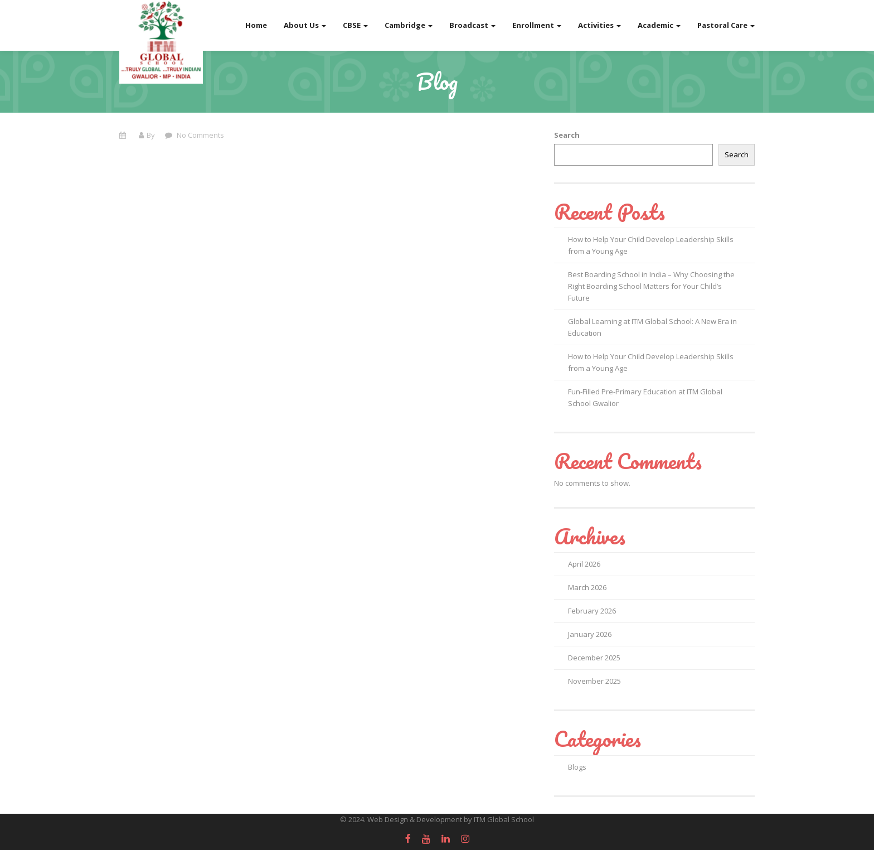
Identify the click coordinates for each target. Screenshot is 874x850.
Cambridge (409, 25)
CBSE (355, 25)
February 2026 (592, 611)
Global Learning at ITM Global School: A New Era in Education (652, 327)
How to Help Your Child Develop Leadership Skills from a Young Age (651, 245)
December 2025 (594, 658)
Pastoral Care (726, 25)
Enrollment (536, 25)
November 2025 (594, 681)
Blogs (577, 767)
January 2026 (589, 634)
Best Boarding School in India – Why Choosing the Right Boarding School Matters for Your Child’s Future (651, 286)
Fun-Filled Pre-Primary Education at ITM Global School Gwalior (645, 397)
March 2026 (587, 587)
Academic (659, 25)
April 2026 (584, 564)
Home (256, 25)
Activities (599, 25)
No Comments (199, 135)
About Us (305, 25)
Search (567, 135)
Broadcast (472, 25)
